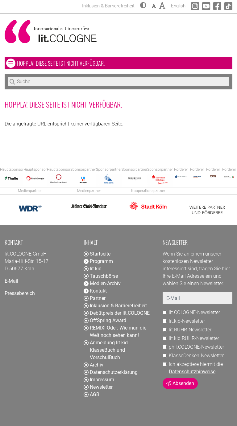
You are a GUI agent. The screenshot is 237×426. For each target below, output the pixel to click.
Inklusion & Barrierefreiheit (115, 306)
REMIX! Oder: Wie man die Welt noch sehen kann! (115, 331)
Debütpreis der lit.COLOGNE (117, 313)
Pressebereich (20, 293)
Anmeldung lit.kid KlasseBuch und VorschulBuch (106, 350)
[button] (143, 6)
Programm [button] (98, 261)
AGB (91, 394)
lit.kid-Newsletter (187, 321)
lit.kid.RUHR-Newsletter (194, 338)
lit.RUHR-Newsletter (190, 330)
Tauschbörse (101, 276)
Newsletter (98, 387)
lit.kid (93, 269)
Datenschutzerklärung (111, 372)
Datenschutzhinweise (192, 372)
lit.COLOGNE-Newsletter (194, 312)
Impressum (99, 380)
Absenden (180, 383)
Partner (95, 298)
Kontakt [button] (95, 291)
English (178, 5)
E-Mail (11, 281)
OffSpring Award (105, 320)
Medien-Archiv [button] (102, 283)
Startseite (97, 254)
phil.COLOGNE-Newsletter (196, 347)
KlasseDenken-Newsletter (196, 355)
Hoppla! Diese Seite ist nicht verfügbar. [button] (79, 63)
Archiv (93, 365)
